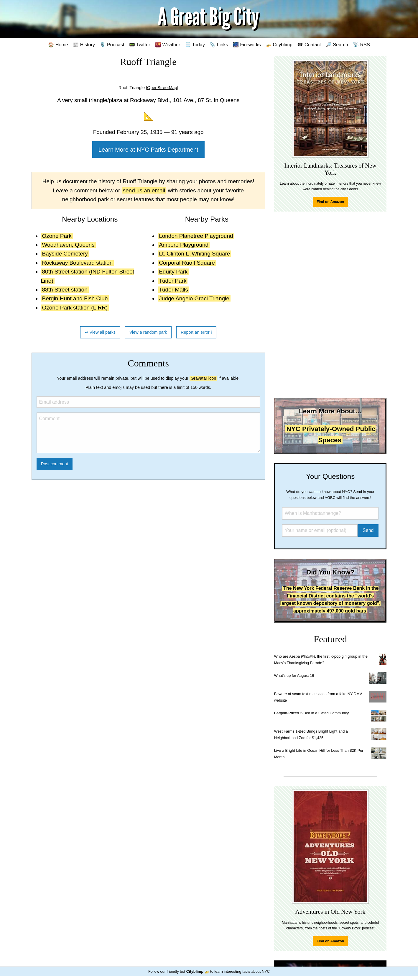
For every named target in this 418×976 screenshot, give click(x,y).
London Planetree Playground (196, 236)
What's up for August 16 (294, 675)
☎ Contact (309, 44)
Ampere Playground (183, 245)
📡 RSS (361, 44)
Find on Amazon (330, 202)
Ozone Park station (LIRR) (75, 307)
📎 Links (219, 44)
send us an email (144, 190)
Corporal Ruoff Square (187, 263)
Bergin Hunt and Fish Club (75, 298)
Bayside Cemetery (65, 253)
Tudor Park (172, 281)
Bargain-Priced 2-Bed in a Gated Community (311, 713)
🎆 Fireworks (247, 44)
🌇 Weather (167, 44)
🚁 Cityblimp (279, 44)
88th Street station (65, 289)
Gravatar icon (203, 378)
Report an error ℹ (196, 332)
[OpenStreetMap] (162, 87)
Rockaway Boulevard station (77, 263)
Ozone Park (57, 236)
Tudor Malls (173, 289)
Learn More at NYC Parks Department (148, 149)
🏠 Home (58, 44)
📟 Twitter (139, 44)
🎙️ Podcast (112, 44)
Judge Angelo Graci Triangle (194, 298)
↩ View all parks (100, 332)
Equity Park (173, 271)
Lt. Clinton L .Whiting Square (194, 253)
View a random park (148, 332)
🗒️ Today (195, 44)
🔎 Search (337, 44)
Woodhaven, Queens (68, 245)
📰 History (84, 44)
